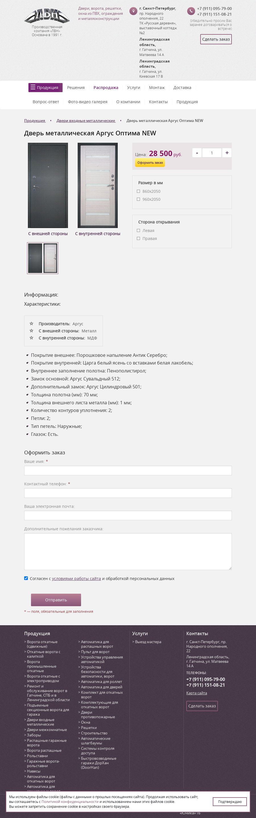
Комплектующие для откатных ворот (99, 704)
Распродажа (106, 87)
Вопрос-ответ (46, 101)
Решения (76, 87)
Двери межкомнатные (47, 729)
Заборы (34, 735)
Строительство (94, 733)
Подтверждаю (230, 801)
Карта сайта (196, 692)
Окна (85, 722)
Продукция (47, 87)
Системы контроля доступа (97, 750)
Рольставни (37, 755)
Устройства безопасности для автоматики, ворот (97, 671)
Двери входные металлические (40, 722)
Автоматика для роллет (101, 681)
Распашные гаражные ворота (47, 742)
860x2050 (151, 191)
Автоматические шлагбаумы (95, 740)
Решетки (89, 727)
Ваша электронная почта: (49, 506)
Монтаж (157, 87)
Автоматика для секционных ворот (43, 789)
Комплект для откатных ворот (102, 694)
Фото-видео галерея (88, 101)
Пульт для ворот (95, 651)
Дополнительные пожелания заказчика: (64, 528)
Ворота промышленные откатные (41, 666)
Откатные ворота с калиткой (43, 654)
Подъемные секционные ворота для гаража (48, 710)
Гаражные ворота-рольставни (43, 763)
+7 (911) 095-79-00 (214, 8)
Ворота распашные (44, 750)
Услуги (133, 87)
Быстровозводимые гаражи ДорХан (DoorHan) (98, 763)
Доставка (182, 87)
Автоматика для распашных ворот (97, 644)
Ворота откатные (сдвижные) (42, 644)
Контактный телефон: (47, 483)
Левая (148, 230)
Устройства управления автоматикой (102, 659)
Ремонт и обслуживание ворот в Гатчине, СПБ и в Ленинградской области (48, 693)
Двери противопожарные (98, 714)
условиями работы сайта (76, 578)
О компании (128, 101)
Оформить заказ (150, 162)
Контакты (158, 101)
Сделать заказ (216, 39)
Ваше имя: (36, 461)
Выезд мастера (148, 641)
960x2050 (151, 199)
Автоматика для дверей (101, 686)
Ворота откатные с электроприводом (43, 678)
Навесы (33, 771)
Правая (150, 238)
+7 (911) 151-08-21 (214, 14)
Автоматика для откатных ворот (41, 779)
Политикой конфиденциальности (70, 801)
